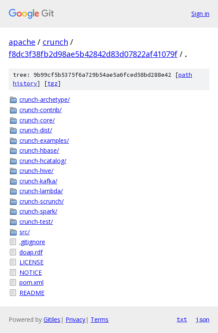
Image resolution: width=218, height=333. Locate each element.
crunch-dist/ (35, 130)
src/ (24, 232)
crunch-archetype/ (44, 99)
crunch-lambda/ (41, 191)
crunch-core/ (37, 120)
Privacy (75, 319)
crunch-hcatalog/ (42, 161)
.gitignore (32, 242)
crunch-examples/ (44, 140)
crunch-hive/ (36, 170)
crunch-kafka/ (38, 181)
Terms (99, 319)
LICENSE (31, 262)
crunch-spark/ (38, 211)
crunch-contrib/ (40, 110)
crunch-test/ (36, 221)
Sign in (200, 13)
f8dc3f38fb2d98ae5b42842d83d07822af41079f (93, 54)
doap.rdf (31, 252)
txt (182, 319)
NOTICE (30, 272)
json (202, 319)
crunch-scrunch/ (41, 201)
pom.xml (31, 282)
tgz (52, 83)
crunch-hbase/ (39, 150)
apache (22, 42)
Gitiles (52, 319)
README (31, 293)
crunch (55, 42)
